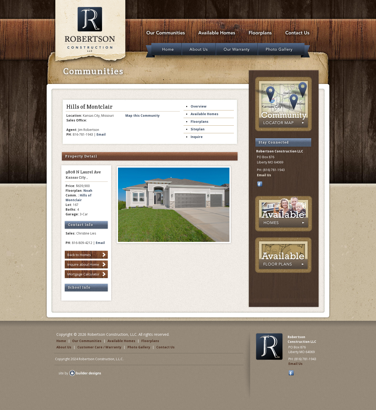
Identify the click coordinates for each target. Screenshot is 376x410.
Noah (87, 190)
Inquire (197, 137)
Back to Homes (79, 254)
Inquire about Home (83, 264)
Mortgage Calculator (83, 274)
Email (101, 134)
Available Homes (204, 114)
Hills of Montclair (79, 197)
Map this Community (142, 115)
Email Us (264, 175)
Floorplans (199, 121)
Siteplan (198, 129)
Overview (198, 106)
